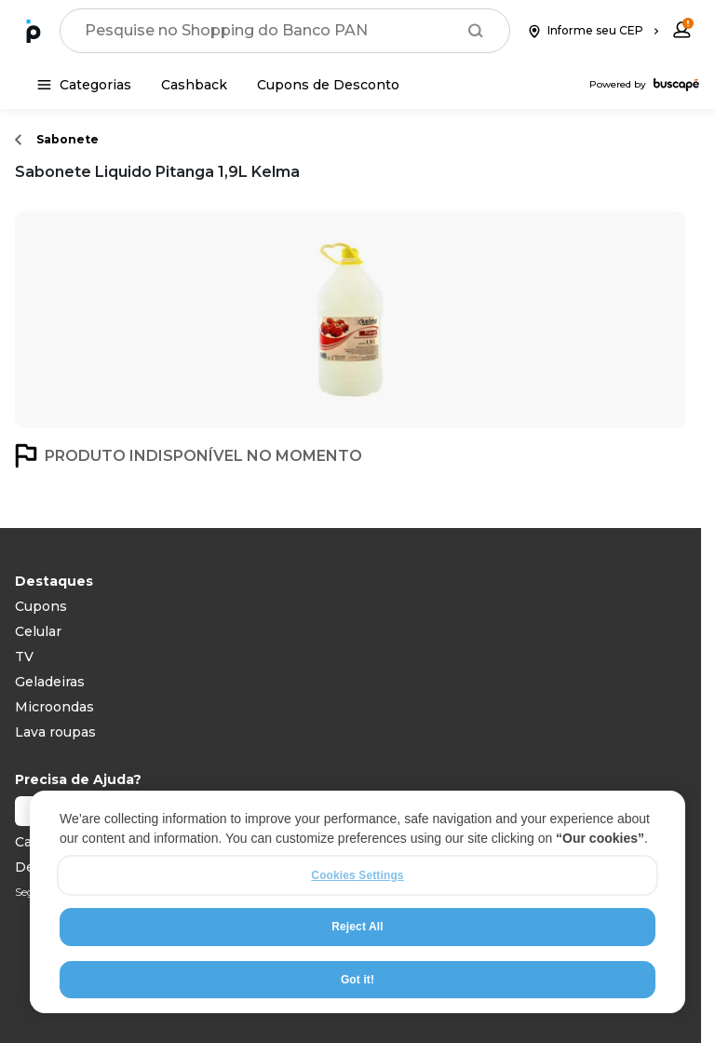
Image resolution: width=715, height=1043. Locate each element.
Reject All (357, 926)
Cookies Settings (357, 875)
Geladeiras (50, 681)
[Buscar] (476, 31)
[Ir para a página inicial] (33, 31)
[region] (357, 902)
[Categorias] (84, 85)
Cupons (41, 606)
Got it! (357, 979)
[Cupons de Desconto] (328, 85)
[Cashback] (194, 85)
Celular (38, 631)
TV (24, 656)
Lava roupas (55, 732)
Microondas (54, 706)
